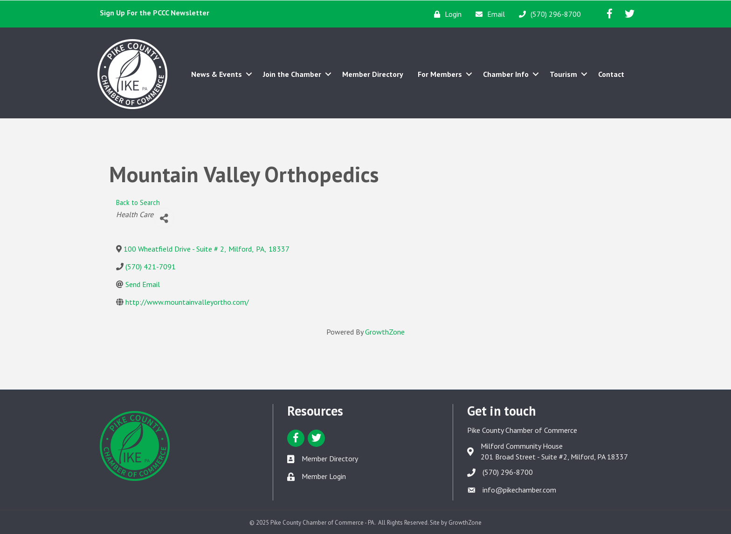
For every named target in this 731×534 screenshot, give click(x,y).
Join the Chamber (292, 74)
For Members (440, 74)
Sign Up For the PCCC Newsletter (154, 12)
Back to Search (138, 202)
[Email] (488, 14)
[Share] (163, 218)
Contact (611, 74)
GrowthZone (385, 331)
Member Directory (372, 74)
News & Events (216, 74)
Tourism (563, 74)
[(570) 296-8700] (547, 14)
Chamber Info (506, 74)
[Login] (445, 14)
